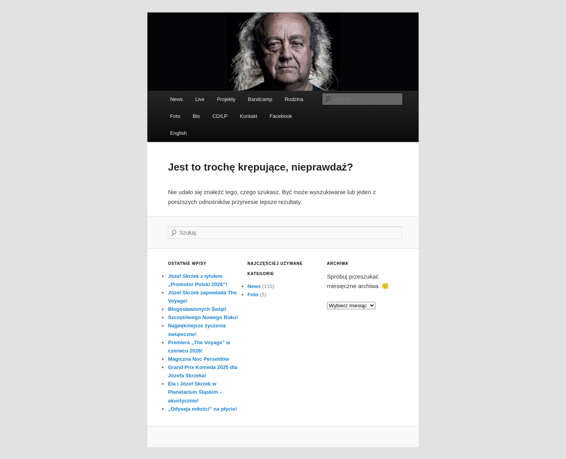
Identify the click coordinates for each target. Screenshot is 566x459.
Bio (196, 116)
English (178, 133)
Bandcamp (260, 99)
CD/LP (219, 116)
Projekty (226, 99)
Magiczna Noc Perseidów (198, 359)
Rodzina (294, 99)
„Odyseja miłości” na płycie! (202, 409)
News (176, 99)
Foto (175, 116)
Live (200, 99)
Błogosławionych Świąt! (197, 309)
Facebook (281, 116)
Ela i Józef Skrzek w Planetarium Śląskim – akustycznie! (195, 392)
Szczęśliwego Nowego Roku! (203, 317)
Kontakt (248, 116)
